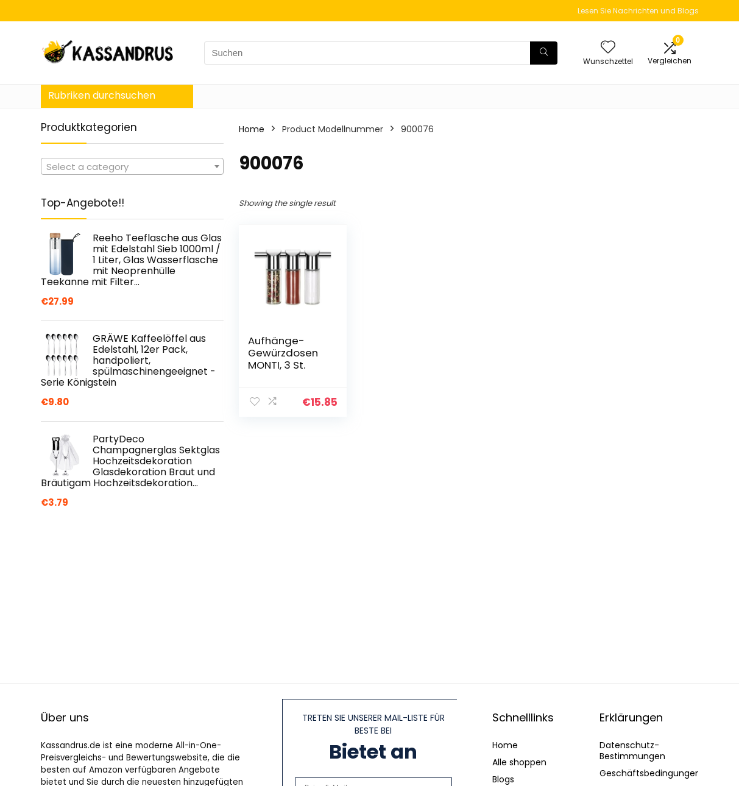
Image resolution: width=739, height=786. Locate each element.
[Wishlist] (608, 48)
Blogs (503, 779)
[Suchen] (543, 53)
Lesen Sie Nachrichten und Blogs (638, 10)
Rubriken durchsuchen (101, 95)
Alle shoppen (519, 762)
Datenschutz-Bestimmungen (632, 750)
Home (251, 129)
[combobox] (132, 166)
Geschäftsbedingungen (650, 773)
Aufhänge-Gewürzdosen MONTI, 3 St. (283, 352)
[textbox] (132, 166)
